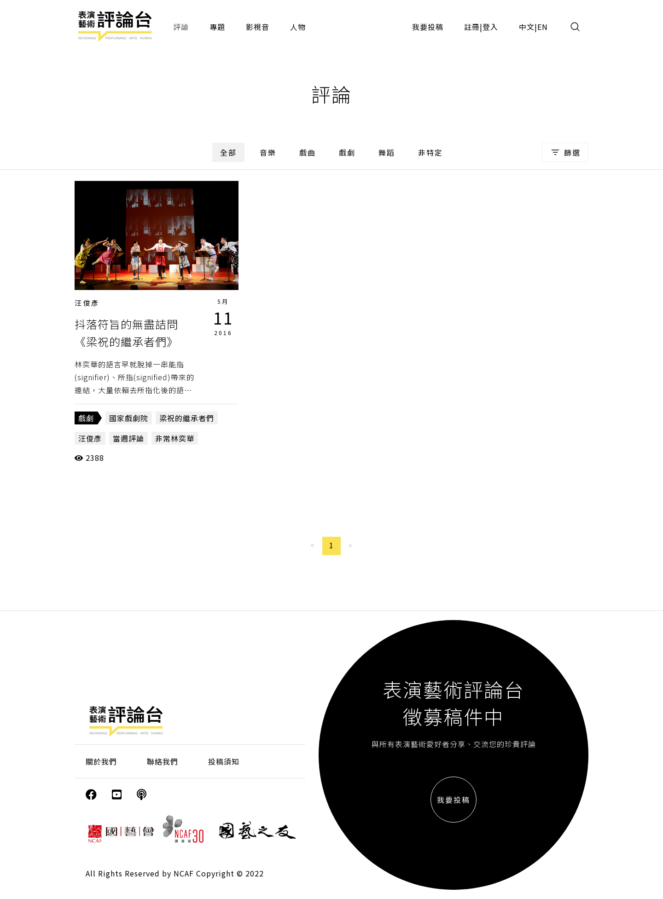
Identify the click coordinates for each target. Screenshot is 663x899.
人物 (298, 26)
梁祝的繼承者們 (186, 417)
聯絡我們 (162, 761)
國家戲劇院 (128, 417)
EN (542, 26)
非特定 (430, 152)
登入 (490, 26)
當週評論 (128, 438)
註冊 (472, 26)
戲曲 (307, 152)
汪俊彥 (87, 302)
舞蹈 (386, 152)
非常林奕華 (174, 438)
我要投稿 (427, 26)
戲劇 (347, 152)
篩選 (565, 152)
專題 (217, 26)
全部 (228, 152)
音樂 (268, 152)
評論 (181, 26)
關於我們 (101, 761)
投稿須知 (223, 761)
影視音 (257, 26)
